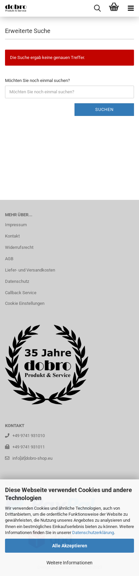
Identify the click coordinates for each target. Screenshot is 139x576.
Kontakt (12, 236)
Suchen (104, 109)
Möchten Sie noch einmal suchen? (37, 80)
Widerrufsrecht (19, 247)
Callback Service (20, 292)
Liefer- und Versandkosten (30, 270)
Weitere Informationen (69, 562)
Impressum (16, 224)
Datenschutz (17, 281)
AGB (9, 258)
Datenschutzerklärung (93, 532)
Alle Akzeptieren (69, 545)
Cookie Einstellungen (24, 303)
